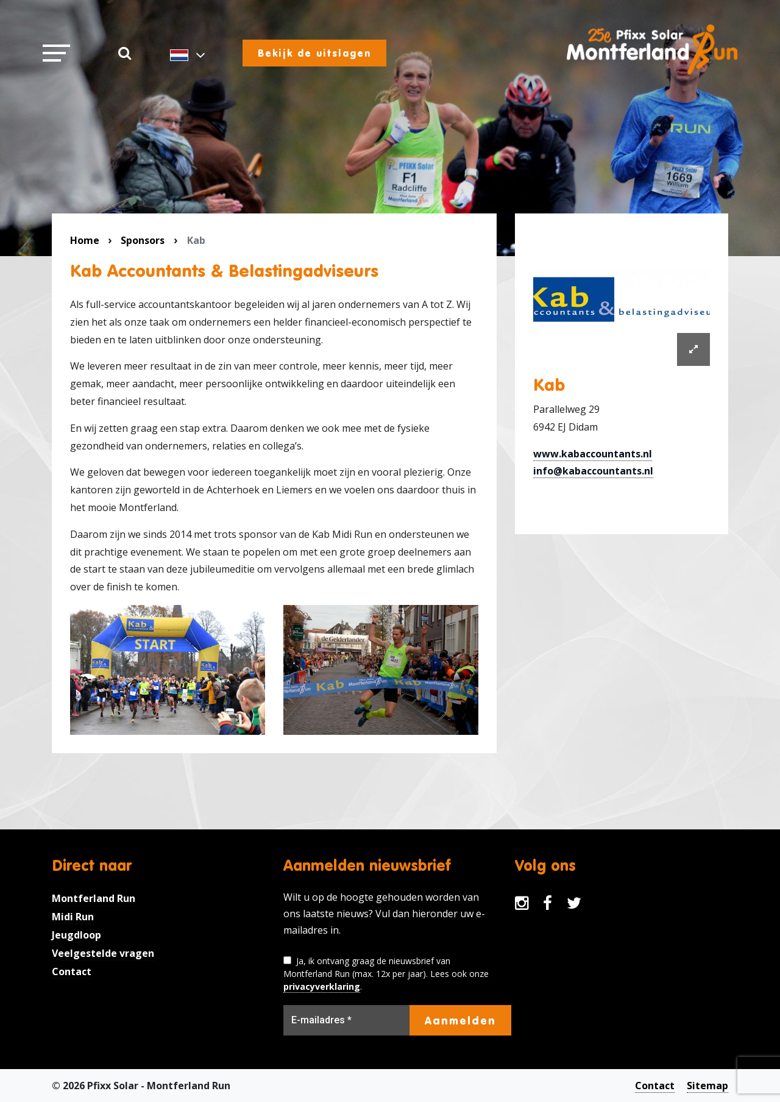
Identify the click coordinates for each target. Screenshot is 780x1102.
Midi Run (73, 916)
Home (84, 240)
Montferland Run (93, 898)
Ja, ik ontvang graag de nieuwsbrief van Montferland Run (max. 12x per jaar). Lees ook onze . (386, 974)
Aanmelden (460, 1020)
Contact (71, 971)
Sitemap (707, 1085)
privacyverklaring (321, 986)
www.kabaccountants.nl (592, 453)
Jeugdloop (76, 935)
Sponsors (143, 240)
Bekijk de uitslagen (314, 53)
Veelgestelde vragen (103, 953)
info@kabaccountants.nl (593, 471)
